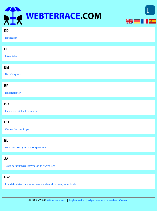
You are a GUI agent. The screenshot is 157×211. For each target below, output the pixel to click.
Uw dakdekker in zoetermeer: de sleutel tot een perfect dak (40, 184)
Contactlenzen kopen (18, 129)
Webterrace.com (56, 200)
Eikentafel (11, 56)
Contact (123, 200)
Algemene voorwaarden (102, 200)
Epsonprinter (13, 92)
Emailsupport (13, 74)
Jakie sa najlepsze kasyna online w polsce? (30, 165)
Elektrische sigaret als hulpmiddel (25, 147)
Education (11, 37)
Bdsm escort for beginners (21, 110)
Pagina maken (77, 200)
